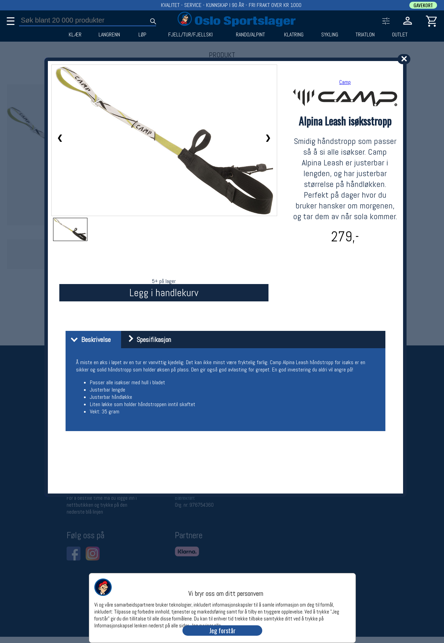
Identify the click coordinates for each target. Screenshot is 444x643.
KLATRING (294, 34)
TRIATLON (365, 34)
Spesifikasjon (147, 339)
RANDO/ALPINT (250, 34)
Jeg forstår (222, 630)
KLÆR (75, 34)
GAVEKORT (423, 5)
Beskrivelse (89, 339)
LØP (142, 34)
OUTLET (400, 34)
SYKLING (329, 34)
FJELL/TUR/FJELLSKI (190, 34)
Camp (345, 82)
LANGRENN (109, 34)
